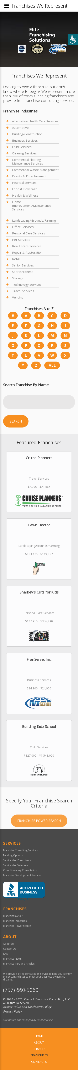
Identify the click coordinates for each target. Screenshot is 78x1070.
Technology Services (27, 284)
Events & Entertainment (29, 176)
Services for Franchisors (17, 860)
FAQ (5, 953)
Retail (16, 259)
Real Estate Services (27, 246)
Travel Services (23, 291)
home (39, 1036)
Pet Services (21, 240)
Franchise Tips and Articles (19, 963)
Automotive (20, 127)
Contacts (39, 1062)
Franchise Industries (15, 921)
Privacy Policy (12, 1011)
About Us (8, 944)
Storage (18, 278)
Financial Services (24, 182)
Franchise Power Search (39, 838)
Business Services (25, 140)
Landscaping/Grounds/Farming (34, 220)
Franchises (39, 1055)
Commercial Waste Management (35, 170)
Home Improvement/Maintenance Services (31, 205)
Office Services (23, 227)
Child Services (22, 147)
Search (16, 421)
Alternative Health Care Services (35, 121)
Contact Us (9, 949)
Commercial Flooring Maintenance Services (27, 161)
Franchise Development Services (22, 875)
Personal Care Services (28, 233)
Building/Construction (27, 134)
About (39, 1042)
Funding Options (13, 855)
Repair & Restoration (27, 252)
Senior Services (23, 265)
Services (39, 1049)
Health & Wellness (25, 195)
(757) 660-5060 (20, 989)
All (52, 365)
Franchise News (12, 958)
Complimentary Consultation (20, 870)
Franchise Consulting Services (20, 850)
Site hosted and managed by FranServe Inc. (28, 1020)
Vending (18, 297)
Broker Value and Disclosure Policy (27, 1007)
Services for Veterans (15, 865)
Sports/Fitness (22, 272)
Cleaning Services (24, 153)
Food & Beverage (24, 189)
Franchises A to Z (13, 916)
